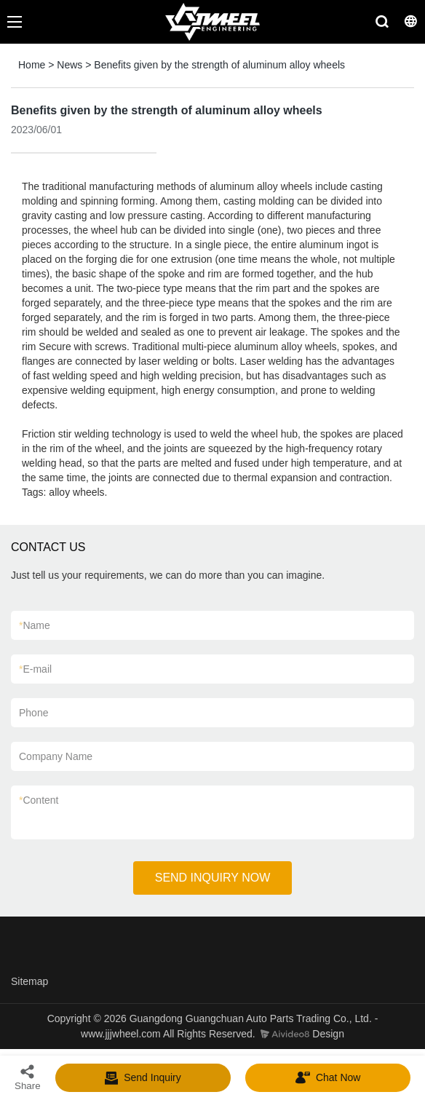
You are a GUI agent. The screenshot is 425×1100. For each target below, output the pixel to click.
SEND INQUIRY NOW (213, 877)
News (69, 65)
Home (31, 65)
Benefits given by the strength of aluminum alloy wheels (219, 65)
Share (28, 1077)
